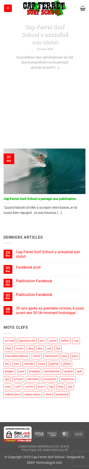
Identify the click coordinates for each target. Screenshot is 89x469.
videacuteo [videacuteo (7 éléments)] (12, 394)
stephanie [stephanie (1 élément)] (67, 379)
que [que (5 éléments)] (79, 371)
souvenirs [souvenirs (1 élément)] (49, 379)
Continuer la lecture (44, 76)
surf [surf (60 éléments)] (18, 386)
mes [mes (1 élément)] (16, 363)
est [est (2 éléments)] (49, 348)
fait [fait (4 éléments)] (58, 348)
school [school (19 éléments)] (18, 379)
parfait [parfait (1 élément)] (54, 363)
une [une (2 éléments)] (70, 386)
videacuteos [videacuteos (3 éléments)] (32, 394)
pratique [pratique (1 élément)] (34, 371)
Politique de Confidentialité (45, 450)
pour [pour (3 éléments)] (21, 371)
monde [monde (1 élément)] (28, 363)
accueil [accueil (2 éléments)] (10, 340)
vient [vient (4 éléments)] (48, 394)
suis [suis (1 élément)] (8, 386)
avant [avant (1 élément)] (52, 340)
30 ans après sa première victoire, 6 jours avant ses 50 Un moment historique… (50, 310)
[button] (8, 8)
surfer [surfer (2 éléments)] (29, 386)
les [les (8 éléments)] (7, 363)
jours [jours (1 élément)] (75, 356)
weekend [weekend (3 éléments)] (62, 394)
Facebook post (28, 267)
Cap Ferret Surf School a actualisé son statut (44, 34)
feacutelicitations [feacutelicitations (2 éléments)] (16, 356)
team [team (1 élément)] (41, 386)
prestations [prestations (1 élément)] (52, 371)
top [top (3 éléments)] (51, 386)
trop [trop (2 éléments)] (60, 386)
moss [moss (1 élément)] (41, 363)
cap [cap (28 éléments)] (76, 340)
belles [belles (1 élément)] (65, 340)
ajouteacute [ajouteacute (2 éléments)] (27, 340)
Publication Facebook (34, 281)
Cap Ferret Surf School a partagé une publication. (40, 199)
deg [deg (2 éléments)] (30, 348)
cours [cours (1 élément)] (19, 348)
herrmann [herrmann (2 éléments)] (51, 356)
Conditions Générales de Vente (44, 446)
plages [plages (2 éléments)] (9, 371)
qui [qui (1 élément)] (7, 379)
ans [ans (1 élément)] (42, 340)
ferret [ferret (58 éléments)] (36, 356)
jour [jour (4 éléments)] (64, 356)
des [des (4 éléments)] (39, 348)
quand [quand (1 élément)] (68, 371)
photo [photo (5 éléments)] (67, 363)
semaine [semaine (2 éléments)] (33, 379)
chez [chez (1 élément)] (8, 348)
